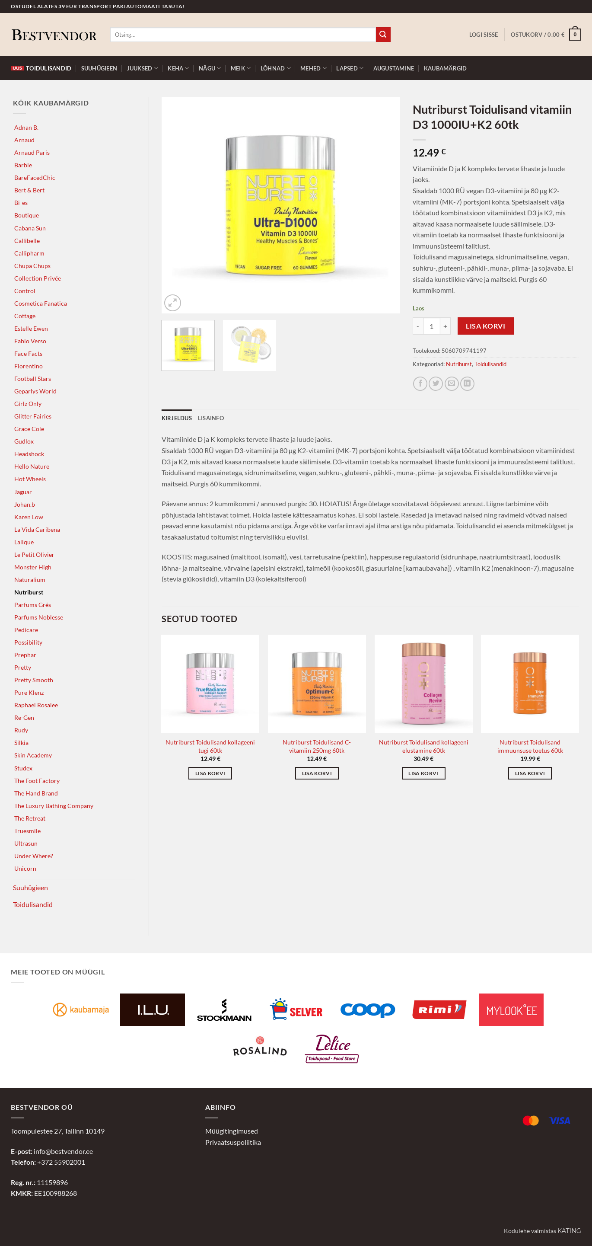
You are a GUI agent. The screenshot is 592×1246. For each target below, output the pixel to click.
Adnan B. (26, 127)
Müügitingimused (231, 1131)
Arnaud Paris (32, 152)
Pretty (22, 667)
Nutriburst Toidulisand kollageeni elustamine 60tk (423, 746)
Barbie (23, 165)
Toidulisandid (41, 68)
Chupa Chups (32, 265)
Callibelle (27, 240)
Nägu (210, 68)
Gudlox (24, 441)
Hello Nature (31, 466)
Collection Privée (37, 278)
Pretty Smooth (33, 680)
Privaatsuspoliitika (233, 1142)
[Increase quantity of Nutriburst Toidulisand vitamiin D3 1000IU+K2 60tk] (445, 326)
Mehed (313, 68)
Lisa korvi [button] (210, 773)
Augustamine (393, 68)
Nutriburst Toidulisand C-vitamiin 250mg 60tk (317, 746)
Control (24, 290)
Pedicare (26, 629)
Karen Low (28, 517)
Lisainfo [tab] (211, 418)
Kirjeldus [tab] (177, 418)
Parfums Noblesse (38, 617)
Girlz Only (27, 403)
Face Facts (28, 353)
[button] (483, 34)
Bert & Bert (29, 190)
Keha (178, 68)
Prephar (25, 654)
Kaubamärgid (445, 68)
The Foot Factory (37, 780)
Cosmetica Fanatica (40, 303)
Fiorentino (28, 366)
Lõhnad (276, 68)
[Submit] (383, 34)
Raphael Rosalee (36, 705)
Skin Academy (33, 755)
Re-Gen (24, 717)
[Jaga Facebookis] (420, 384)
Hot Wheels (30, 478)
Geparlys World (35, 391)
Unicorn (25, 868)
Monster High (32, 567)
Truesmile (27, 830)
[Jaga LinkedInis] (467, 384)
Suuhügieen (99, 68)
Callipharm (29, 253)
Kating (569, 1231)
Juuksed (142, 68)
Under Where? (33, 855)
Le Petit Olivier (34, 554)
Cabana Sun (30, 228)
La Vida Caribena (37, 529)
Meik (241, 68)
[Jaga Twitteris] (436, 384)
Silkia (21, 742)
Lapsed (349, 68)
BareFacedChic (34, 177)
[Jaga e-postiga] (452, 384)
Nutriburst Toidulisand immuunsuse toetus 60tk (530, 746)
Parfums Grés (32, 604)
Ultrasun (26, 843)
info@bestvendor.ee (63, 1151)
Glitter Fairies (32, 416)
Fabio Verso (30, 341)
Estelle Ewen (31, 328)
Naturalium (29, 579)
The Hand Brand (36, 793)
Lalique (24, 542)
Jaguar (23, 491)
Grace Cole (29, 428)
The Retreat (29, 818)
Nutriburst (28, 592)
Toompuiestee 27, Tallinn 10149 (58, 1131)
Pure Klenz (29, 692)
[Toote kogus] (431, 326)
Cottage (24, 315)
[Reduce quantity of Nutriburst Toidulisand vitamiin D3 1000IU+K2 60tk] (418, 326)
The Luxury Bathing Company (53, 805)
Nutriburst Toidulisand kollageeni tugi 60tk (210, 746)
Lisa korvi (485, 326)
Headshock (29, 453)
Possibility (28, 642)
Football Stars (32, 378)
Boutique (26, 215)
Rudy (21, 730)
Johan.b (24, 504)
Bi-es (21, 202)
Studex (23, 768)
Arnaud (24, 140)
